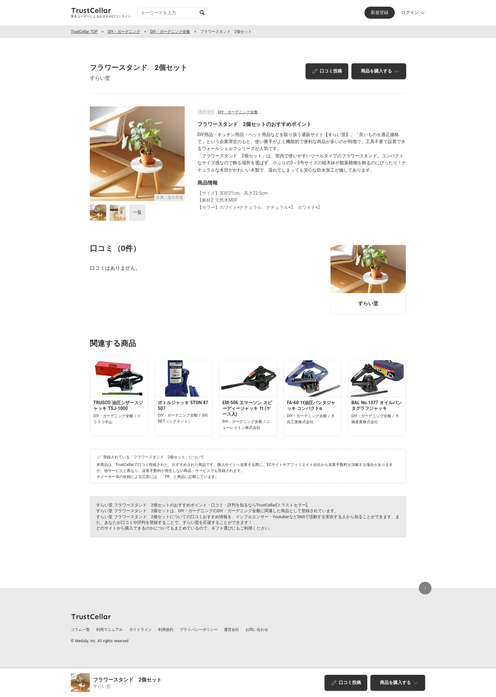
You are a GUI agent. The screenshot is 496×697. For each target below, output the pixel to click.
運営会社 (231, 629)
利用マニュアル (109, 629)
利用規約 (165, 629)
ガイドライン (140, 629)
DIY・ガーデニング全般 (170, 31)
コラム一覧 (80, 629)
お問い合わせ (256, 629)
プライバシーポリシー (199, 629)
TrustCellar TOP (84, 31)
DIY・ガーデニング (124, 31)
